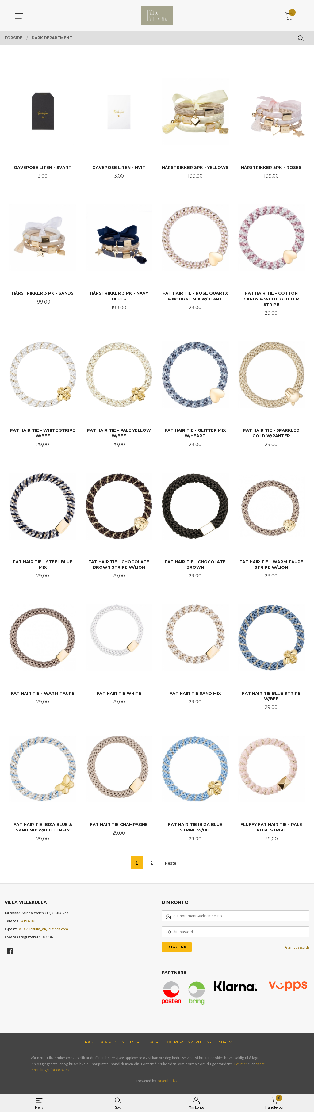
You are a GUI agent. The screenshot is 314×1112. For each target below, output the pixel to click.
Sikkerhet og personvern (173, 1047)
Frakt (89, 1047)
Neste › (171, 868)
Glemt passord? (297, 952)
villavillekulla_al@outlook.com (43, 933)
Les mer (240, 1068)
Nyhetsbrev (219, 1047)
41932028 (28, 925)
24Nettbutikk (167, 1085)
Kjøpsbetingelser (120, 1047)
